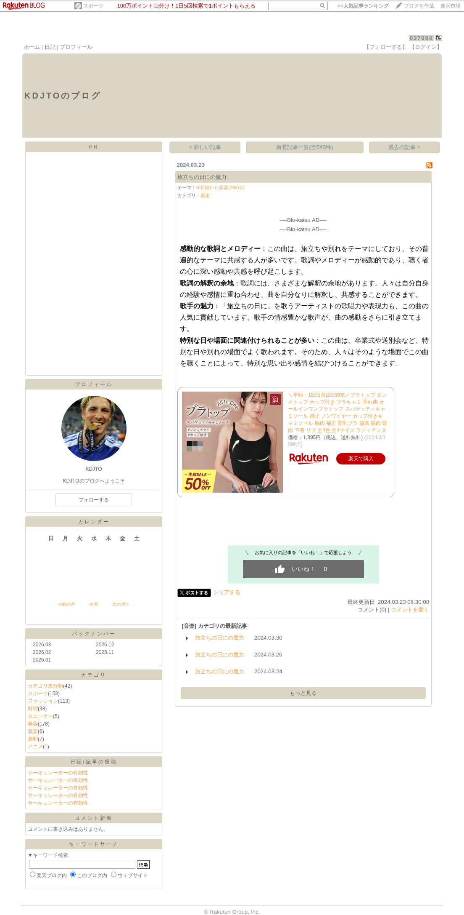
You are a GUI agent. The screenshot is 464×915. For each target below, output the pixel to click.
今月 (93, 604)
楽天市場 (450, 6)
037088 (421, 38)
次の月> (120, 604)
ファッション (43, 701)
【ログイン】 (425, 47)
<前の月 (66, 604)
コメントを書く (410, 609)
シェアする (226, 592)
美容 (33, 724)
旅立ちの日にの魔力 (202, 177)
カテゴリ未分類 (45, 686)
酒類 (33, 739)
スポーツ (93, 6)
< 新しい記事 (205, 147)
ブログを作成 (419, 6)
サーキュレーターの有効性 (58, 773)
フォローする (94, 500)
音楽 (33, 731)
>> (363, 6)
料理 (33, 709)
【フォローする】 (386, 47)
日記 (50, 47)
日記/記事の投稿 (93, 762)
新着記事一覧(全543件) (304, 147)
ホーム (32, 47)
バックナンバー (94, 634)
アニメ (35, 747)
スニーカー (40, 716)
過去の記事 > (404, 147)
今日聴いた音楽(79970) (220, 187)
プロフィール (76, 47)
